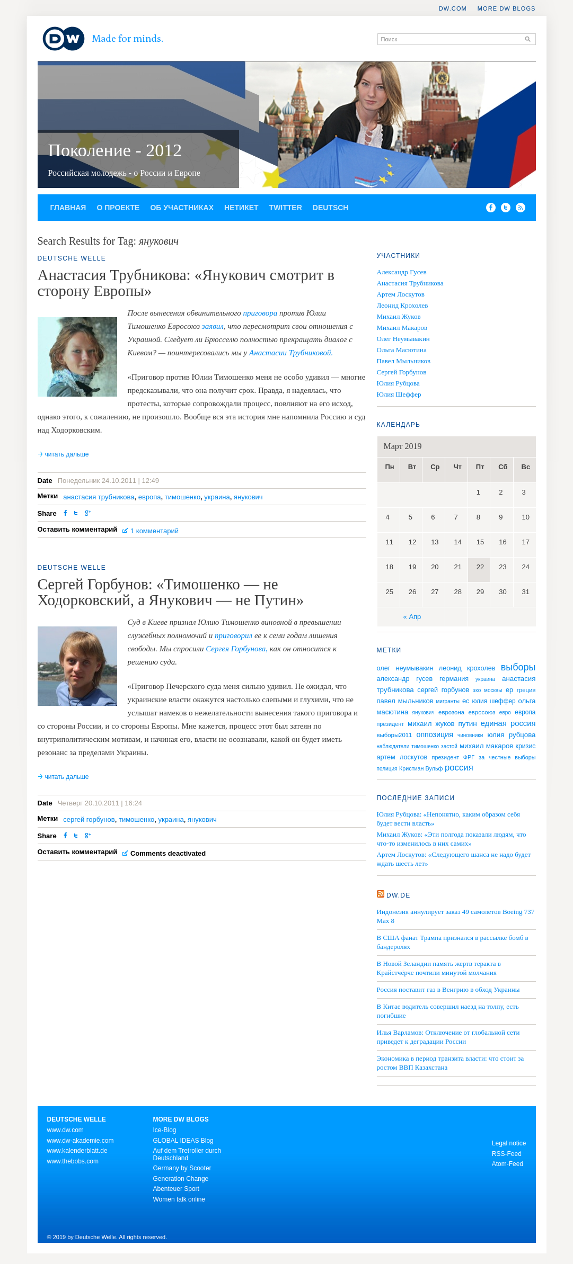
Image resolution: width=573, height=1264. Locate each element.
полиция (387, 769)
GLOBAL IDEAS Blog (183, 1140)
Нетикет (241, 207)
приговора (261, 313)
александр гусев (405, 679)
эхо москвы (488, 690)
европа (149, 497)
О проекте (117, 207)
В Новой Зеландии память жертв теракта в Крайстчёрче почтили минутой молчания (439, 968)
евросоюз (481, 712)
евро (505, 712)
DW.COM (453, 8)
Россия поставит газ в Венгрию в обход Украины (448, 989)
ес (466, 701)
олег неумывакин (405, 668)
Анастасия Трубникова (410, 283)
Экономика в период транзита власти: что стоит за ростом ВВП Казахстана (450, 1062)
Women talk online (179, 1199)
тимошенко (182, 497)
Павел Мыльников (404, 361)
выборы (518, 667)
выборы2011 (394, 735)
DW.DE (398, 895)
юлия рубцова (511, 735)
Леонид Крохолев (402, 305)
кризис (526, 746)
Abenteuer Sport (176, 1189)
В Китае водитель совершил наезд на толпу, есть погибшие (448, 1010)
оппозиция (434, 734)
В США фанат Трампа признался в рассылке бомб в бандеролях (452, 942)
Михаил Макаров (402, 327)
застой (449, 746)
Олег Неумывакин (403, 339)
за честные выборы (507, 757)
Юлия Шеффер (399, 394)
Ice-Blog (165, 1130)
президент (390, 724)
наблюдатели (393, 746)
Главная (68, 207)
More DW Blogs (507, 8)
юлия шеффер (493, 701)
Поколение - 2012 (115, 150)
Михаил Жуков (399, 316)
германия (454, 679)
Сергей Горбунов (402, 372)
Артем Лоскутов (401, 294)
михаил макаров (487, 746)
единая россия (508, 723)
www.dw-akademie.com (80, 1140)
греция (526, 690)
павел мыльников (405, 701)
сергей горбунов (88, 819)
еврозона (451, 712)
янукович (248, 497)
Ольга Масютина (402, 350)
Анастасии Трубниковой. (291, 352)
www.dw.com (65, 1130)
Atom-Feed (507, 1164)
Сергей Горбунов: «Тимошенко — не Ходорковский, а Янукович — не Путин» (171, 592)
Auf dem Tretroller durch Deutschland (187, 1154)
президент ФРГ (453, 757)
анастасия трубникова (98, 497)
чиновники (470, 735)
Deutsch (331, 207)
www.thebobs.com (73, 1161)
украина (217, 497)
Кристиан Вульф (421, 768)
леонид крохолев (467, 668)
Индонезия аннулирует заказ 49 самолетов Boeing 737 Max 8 (456, 916)
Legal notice (509, 1143)
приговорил (234, 635)
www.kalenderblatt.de (77, 1150)
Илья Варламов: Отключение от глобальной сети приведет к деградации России (448, 1036)
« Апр (412, 617)
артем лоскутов (402, 757)
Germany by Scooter (182, 1168)
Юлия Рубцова (398, 383)
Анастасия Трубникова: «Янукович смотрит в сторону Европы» (186, 282)
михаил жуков (431, 724)
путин (467, 724)
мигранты (448, 701)
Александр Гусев (402, 272)
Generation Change (181, 1178)
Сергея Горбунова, (237, 648)
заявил (213, 326)
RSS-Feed (507, 1154)
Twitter (285, 207)
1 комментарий (154, 531)
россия (459, 768)
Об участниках (182, 207)
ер (509, 690)
